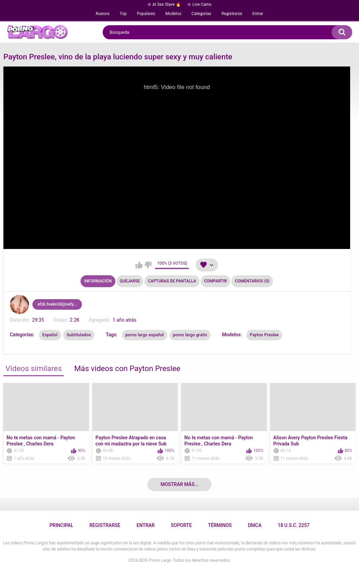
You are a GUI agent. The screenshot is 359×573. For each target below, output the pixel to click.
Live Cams (202, 4)
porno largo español (145, 335)
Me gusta (139, 265)
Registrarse (231, 13)
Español (50, 335)
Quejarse (130, 281)
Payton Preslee (264, 335)
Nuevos (103, 13)
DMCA (254, 525)
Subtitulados (79, 335)
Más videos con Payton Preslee (127, 368)
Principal (61, 525)
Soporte (181, 525)
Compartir (215, 281)
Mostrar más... (179, 484)
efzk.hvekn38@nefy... (57, 304)
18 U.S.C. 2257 (294, 525)
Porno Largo (160, 560)
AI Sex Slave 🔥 (167, 4)
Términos (220, 525)
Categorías (201, 13)
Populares (146, 13)
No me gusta (148, 265)
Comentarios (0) (252, 281)
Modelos (173, 13)
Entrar (258, 13)
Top (123, 13)
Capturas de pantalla (172, 281)
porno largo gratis (190, 335)
